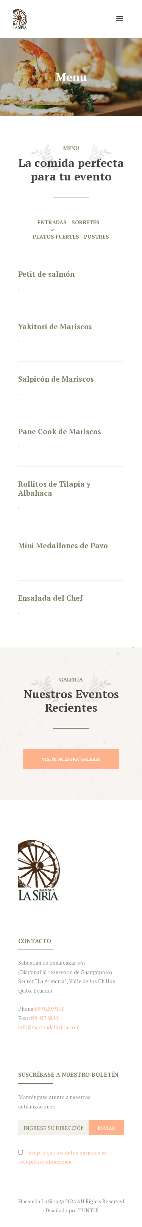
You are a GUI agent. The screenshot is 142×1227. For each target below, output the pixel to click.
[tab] (54, 225)
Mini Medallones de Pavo (63, 545)
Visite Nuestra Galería (71, 759)
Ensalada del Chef (50, 598)
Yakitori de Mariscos (55, 326)
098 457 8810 (43, 1018)
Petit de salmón (46, 274)
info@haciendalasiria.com (49, 1027)
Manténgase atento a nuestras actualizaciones (54, 1101)
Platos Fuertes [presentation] (56, 236)
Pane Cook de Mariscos (59, 431)
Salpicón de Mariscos (56, 379)
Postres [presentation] (96, 236)
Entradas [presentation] (52, 222)
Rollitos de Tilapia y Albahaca (54, 488)
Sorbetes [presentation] (86, 222)
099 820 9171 (49, 1008)
